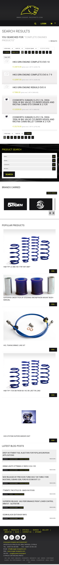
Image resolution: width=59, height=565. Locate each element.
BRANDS (36, 530)
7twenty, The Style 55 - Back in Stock (19, 490)
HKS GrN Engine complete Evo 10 (31, 62)
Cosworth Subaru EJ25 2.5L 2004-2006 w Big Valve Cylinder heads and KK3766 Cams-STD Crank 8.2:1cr (33, 102)
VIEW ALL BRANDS (51, 193)
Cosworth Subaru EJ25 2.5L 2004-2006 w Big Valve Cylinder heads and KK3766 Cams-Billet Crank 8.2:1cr (33, 119)
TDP (29, 562)
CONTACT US (27, 532)
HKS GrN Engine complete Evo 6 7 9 (32, 74)
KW (6, 558)
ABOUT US (8, 532)
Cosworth (25, 558)
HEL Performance (15, 560)
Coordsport (40, 560)
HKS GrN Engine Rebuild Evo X (29, 87)
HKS (9, 558)
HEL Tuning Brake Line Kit (14, 345)
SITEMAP (38, 532)
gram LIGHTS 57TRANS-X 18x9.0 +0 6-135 (19, 466)
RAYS (12, 558)
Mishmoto (33, 558)
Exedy (52, 560)
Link (24, 560)
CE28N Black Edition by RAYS (15, 515)
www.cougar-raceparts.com (16, 551)
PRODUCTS (15, 530)
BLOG (17, 532)
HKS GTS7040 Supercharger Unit (16, 436)
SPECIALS (25, 530)
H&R (38, 558)
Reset (7, 57)
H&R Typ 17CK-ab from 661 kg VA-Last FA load (21, 391)
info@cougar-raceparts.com (17, 549)
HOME (5, 530)
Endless (18, 558)
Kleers (6, 560)
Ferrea (33, 560)
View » (53, 271)
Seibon (43, 558)
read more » (53, 458)
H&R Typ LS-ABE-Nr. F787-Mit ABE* (16, 267)
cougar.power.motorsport (18, 553)
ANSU (47, 560)
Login (43, 24)
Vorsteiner (50, 558)
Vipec (28, 560)
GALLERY (45, 530)
